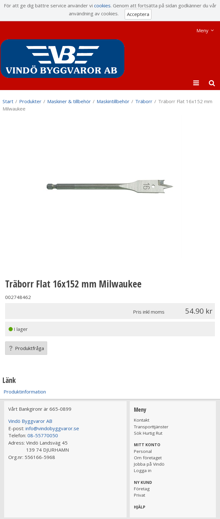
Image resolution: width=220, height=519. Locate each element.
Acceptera (138, 14)
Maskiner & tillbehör (69, 101)
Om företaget (148, 458)
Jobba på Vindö (149, 464)
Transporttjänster (151, 427)
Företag (142, 489)
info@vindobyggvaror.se (52, 428)
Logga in (142, 470)
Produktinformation (25, 391)
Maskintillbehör (113, 101)
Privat (139, 495)
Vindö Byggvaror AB (30, 421)
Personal (143, 451)
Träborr (143, 101)
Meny (202, 30)
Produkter (30, 101)
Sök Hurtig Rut (148, 433)
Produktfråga (26, 348)
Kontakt (141, 420)
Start (8, 101)
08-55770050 (42, 435)
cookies (102, 5)
